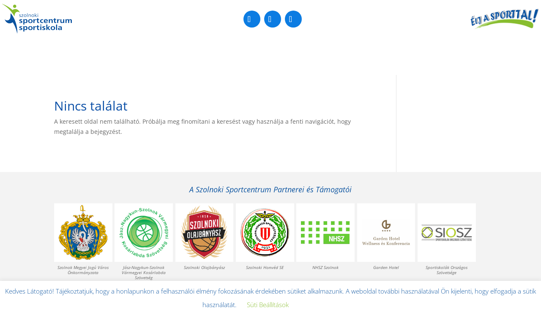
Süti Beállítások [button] (268, 304)
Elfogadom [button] (317, 305)
